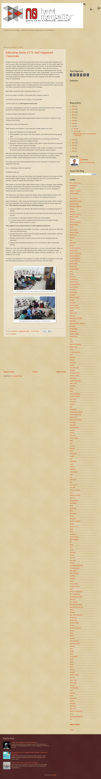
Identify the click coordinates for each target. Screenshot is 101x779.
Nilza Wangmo (74, 539)
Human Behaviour (75, 394)
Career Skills (73, 263)
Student (72, 669)
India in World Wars (75, 414)
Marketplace (73, 503)
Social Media (73, 656)
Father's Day (73, 347)
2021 (73, 117)
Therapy (72, 685)
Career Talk (73, 266)
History (72, 388)
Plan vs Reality (74, 573)
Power (72, 581)
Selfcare (72, 646)
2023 (73, 112)
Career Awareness (75, 248)
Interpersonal (74, 438)
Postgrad (72, 578)
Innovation (73, 422)
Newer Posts (9, 372)
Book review (73, 230)
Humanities (73, 399)
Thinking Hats (74, 688)
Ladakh (72, 456)
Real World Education (76, 615)
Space (72, 659)
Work (71, 714)
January (75, 131)
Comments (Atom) (17, 376)
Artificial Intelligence (76, 206)
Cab (71, 240)
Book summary (74, 232)
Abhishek (85, 159)
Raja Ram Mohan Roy (76, 607)
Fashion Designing (75, 344)
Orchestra (73, 552)
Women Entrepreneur (76, 711)
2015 (73, 145)
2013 (73, 148)
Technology (73, 682)
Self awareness (74, 641)
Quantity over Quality (76, 597)
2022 (73, 115)
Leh (71, 477)
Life (71, 482)
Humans (72, 404)
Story (71, 667)
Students (72, 672)
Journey (72, 446)
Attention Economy (75, 214)
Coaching (72, 276)
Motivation (73, 518)
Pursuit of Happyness (76, 591)
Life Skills (72, 487)
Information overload (76, 420)
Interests (72, 430)
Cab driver (73, 243)
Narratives (73, 534)
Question (72, 599)
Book (71, 227)
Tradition (72, 693)
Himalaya (72, 386)
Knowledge (73, 453)
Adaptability (73, 185)
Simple (72, 651)
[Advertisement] (50, 38)
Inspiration (73, 425)
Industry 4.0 (73, 417)
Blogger (54, 775)
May (74, 128)
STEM (72, 664)
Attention (72, 211)
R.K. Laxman (73, 602)
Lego (71, 474)
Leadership (73, 461)
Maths (71, 505)
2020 (73, 120)
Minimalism (73, 513)
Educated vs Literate (76, 318)
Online (72, 550)
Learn (71, 464)
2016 (73, 142)
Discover (72, 316)
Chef (71, 271)
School (72, 635)
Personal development (76, 565)
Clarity (72, 274)
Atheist (72, 209)
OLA (71, 547)
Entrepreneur (74, 336)
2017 (73, 140)
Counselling (73, 292)
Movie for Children (75, 521)
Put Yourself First (75, 594)
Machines (72, 498)
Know (71, 451)
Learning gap (74, 472)
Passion (72, 563)
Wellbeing (73, 706)
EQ (71, 339)
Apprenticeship (74, 204)
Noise (71, 544)
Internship (73, 435)
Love (71, 492)
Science (72, 638)
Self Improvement (75, 643)
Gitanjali (72, 370)
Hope (71, 391)
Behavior (72, 219)
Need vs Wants (74, 537)
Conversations (74, 287)
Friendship (73, 362)
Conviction (73, 289)
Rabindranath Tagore (76, 604)
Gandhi (72, 365)
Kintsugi (72, 448)
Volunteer (72, 703)
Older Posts (61, 372)
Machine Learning (75, 495)
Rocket (72, 630)
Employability (74, 329)
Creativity (72, 295)
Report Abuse (75, 724)
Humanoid (73, 401)
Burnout (72, 237)
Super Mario (73, 680)
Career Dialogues (75, 258)
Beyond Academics (75, 222)
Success (72, 677)
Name (71, 531)
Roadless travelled (75, 628)
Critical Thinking (74, 297)
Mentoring (73, 508)
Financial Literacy (75, 352)
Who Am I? (73, 708)
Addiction (72, 188)
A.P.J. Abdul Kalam (75, 183)
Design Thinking (74, 308)
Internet (72, 433)
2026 (73, 106)
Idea (71, 407)
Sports (72, 662)
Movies (72, 524)
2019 (73, 123)
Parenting (72, 560)
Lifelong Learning (75, 490)
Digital (72, 310)
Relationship (73, 620)
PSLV (71, 589)
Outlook (72, 555)
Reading (72, 612)
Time (71, 690)
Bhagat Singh (74, 224)
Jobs (71, 443)
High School (73, 383)
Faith (71, 341)
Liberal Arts (73, 479)
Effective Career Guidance (77, 323)
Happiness (73, 378)
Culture (72, 300)
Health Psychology (75, 381)
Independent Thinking (76, 412)
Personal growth (74, 568)
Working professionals (76, 716)
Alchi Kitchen (73, 198)
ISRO (71, 440)
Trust (71, 695)
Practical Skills (74, 584)
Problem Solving (74, 586)
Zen (71, 719)
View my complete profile (87, 162)
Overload (72, 557)
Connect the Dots (75, 284)
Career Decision (74, 256)
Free (71, 354)
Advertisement (74, 193)
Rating (72, 610)
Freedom (72, 357)
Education (13, 334)
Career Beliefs (74, 250)
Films (71, 349)
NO (71, 542)
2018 (73, 126)
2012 (73, 151)
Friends (72, 360)
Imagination (73, 409)
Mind (71, 511)
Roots (71, 633)
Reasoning (73, 617)
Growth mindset (74, 375)
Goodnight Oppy (74, 373)
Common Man (74, 282)
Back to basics (74, 217)
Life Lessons (73, 485)
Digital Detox (73, 313)
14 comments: (35, 331)
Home (35, 372)
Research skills (74, 623)
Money (72, 516)
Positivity (72, 576)
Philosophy (73, 571)
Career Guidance (75, 261)
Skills (71, 654)
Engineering (73, 331)
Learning (72, 469)
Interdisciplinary (74, 427)
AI (70, 196)
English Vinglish (74, 334)
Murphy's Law (74, 526)
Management (74, 500)
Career (72, 245)
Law (71, 459)
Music (71, 529)
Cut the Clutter (74, 305)
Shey (71, 649)
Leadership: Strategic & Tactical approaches (24, 742)
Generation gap (74, 367)
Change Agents (74, 269)
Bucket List (73, 235)
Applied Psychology (75, 201)
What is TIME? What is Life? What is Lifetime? (24, 762)
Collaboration (74, 279)
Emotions (72, 326)
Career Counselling (75, 253)
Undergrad (73, 698)
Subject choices (74, 675)
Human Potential (75, 396)
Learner (72, 466)
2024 (73, 109)
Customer (73, 302)
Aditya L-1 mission (75, 191)
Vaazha (72, 701)
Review (72, 625)
